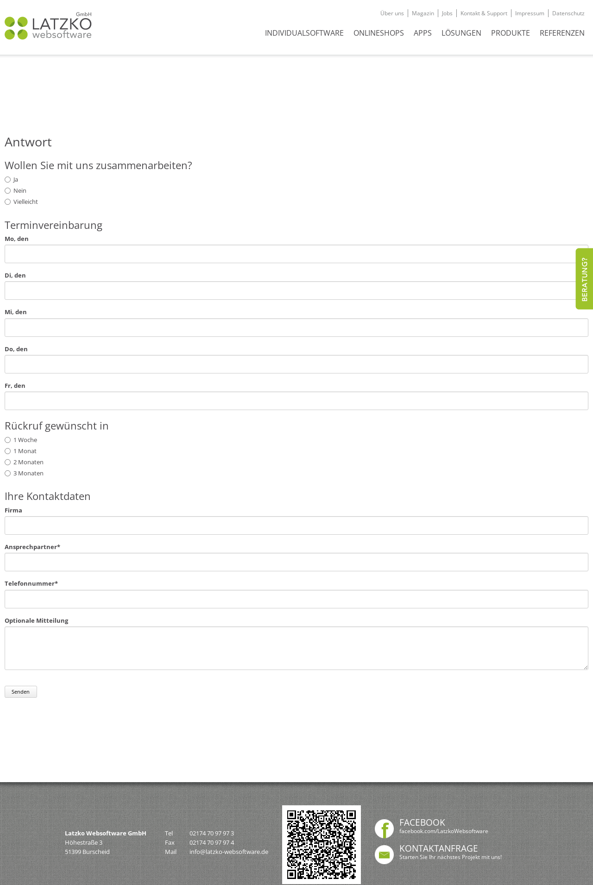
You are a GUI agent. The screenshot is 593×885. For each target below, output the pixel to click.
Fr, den (15, 386)
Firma (13, 510)
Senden (21, 691)
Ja (15, 179)
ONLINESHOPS (378, 33)
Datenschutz (568, 13)
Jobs (447, 13)
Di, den (15, 275)
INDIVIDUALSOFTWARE (304, 33)
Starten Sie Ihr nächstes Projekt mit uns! (450, 857)
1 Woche (25, 440)
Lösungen (461, 33)
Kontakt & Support (484, 13)
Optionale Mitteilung (36, 621)
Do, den (16, 349)
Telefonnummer (31, 584)
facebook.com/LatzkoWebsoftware (443, 831)
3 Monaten (28, 473)
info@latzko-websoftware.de (228, 851)
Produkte (510, 33)
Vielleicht (25, 201)
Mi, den (16, 312)
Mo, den (17, 239)
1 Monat (25, 451)
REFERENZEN (562, 33)
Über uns (392, 13)
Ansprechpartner (32, 547)
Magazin (423, 13)
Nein (19, 190)
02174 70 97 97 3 (211, 833)
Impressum (529, 13)
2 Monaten (28, 462)
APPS (423, 33)
